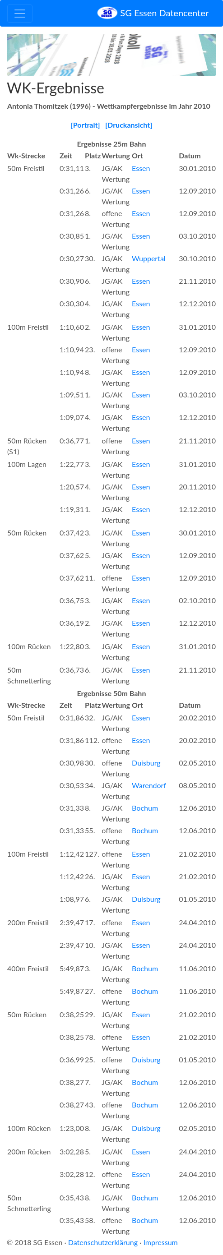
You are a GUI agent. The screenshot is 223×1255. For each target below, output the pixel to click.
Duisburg (146, 762)
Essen (141, 168)
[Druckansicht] (128, 124)
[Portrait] (85, 124)
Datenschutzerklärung (103, 1242)
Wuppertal (149, 258)
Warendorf (149, 785)
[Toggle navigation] (20, 14)
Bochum (145, 807)
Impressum (160, 1242)
